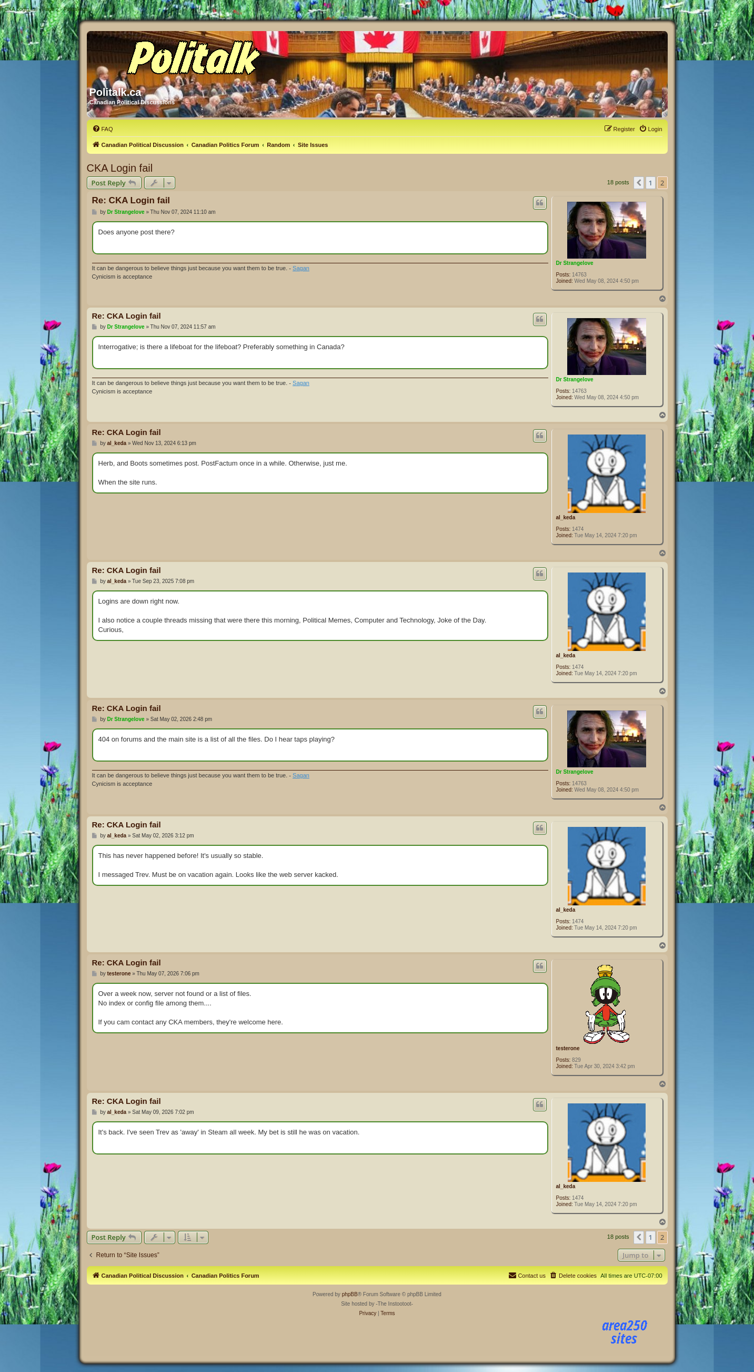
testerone (568, 1048)
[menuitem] (102, 129)
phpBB (350, 1294)
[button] (639, 182)
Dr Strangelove (575, 263)
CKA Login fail (120, 168)
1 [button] (650, 182)
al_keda (566, 517)
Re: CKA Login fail (131, 200)
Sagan (301, 268)
